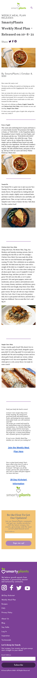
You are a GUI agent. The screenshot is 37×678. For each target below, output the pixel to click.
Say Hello (5, 627)
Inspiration (5, 636)
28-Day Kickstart (8, 596)
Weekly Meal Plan (8, 600)
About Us (5, 619)
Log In (4, 632)
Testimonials (6, 640)
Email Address (6, 655)
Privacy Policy (6, 613)
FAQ (3, 608)
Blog (3, 623)
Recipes (4, 604)
